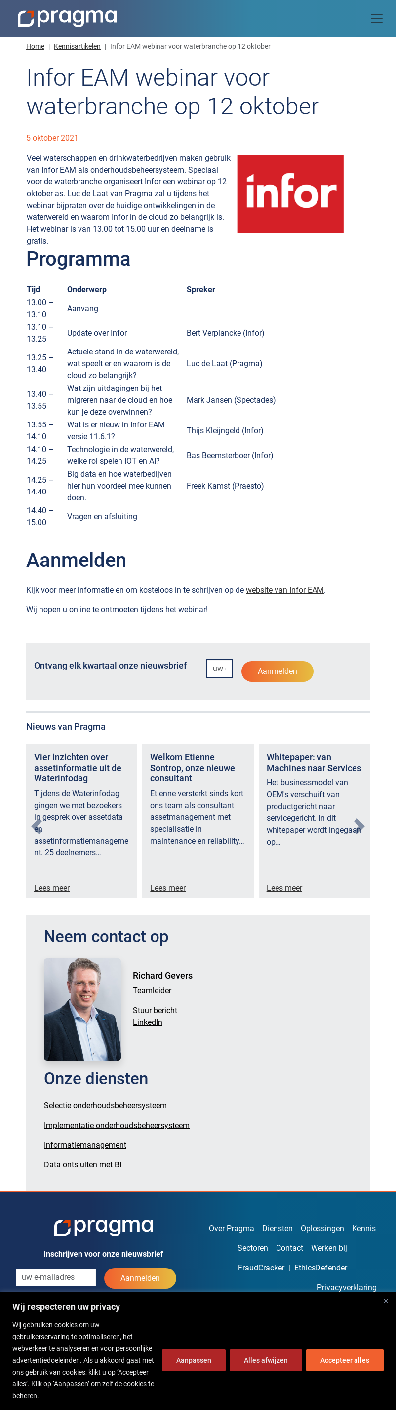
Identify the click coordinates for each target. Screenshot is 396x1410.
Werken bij (329, 1248)
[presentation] (36, 826)
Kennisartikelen (77, 46)
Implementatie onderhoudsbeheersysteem (117, 1125)
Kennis (364, 1228)
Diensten (277, 1228)
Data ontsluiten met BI (82, 1164)
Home (35, 46)
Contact (289, 1248)
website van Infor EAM (285, 590)
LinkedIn (147, 1022)
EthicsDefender (320, 1267)
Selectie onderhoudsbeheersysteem (105, 1105)
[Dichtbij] (386, 1300)
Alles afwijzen (266, 1360)
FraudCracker (261, 1267)
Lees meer (52, 888)
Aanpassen (193, 1360)
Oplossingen (322, 1228)
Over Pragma (231, 1228)
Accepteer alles (344, 1360)
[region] (198, 1351)
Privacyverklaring (347, 1287)
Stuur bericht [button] (155, 1010)
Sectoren (253, 1248)
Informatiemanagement (85, 1145)
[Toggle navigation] (376, 18)
